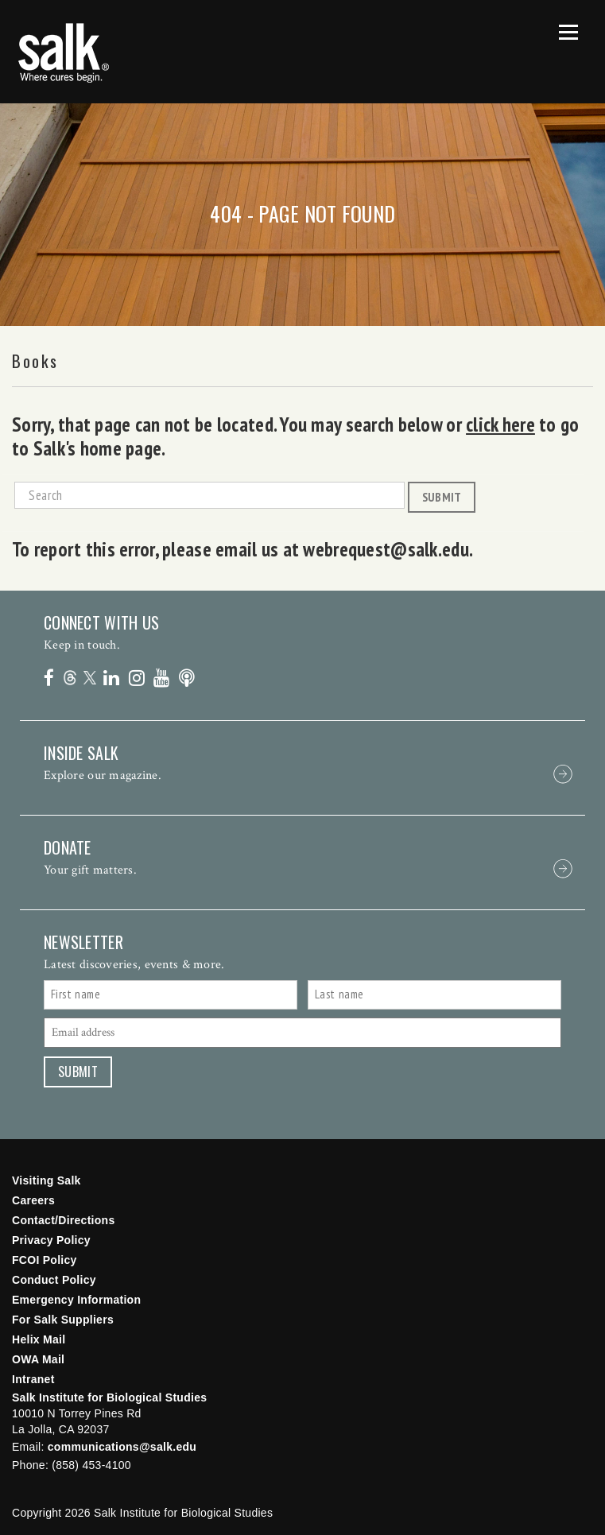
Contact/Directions (63, 1220)
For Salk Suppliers (63, 1319)
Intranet (33, 1379)
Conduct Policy (54, 1279)
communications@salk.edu (122, 1446)
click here (500, 424)
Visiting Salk (46, 1180)
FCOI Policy (44, 1260)
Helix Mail (38, 1339)
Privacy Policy (51, 1240)
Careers (33, 1200)
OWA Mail (38, 1359)
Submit (442, 497)
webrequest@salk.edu (385, 549)
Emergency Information (76, 1299)
